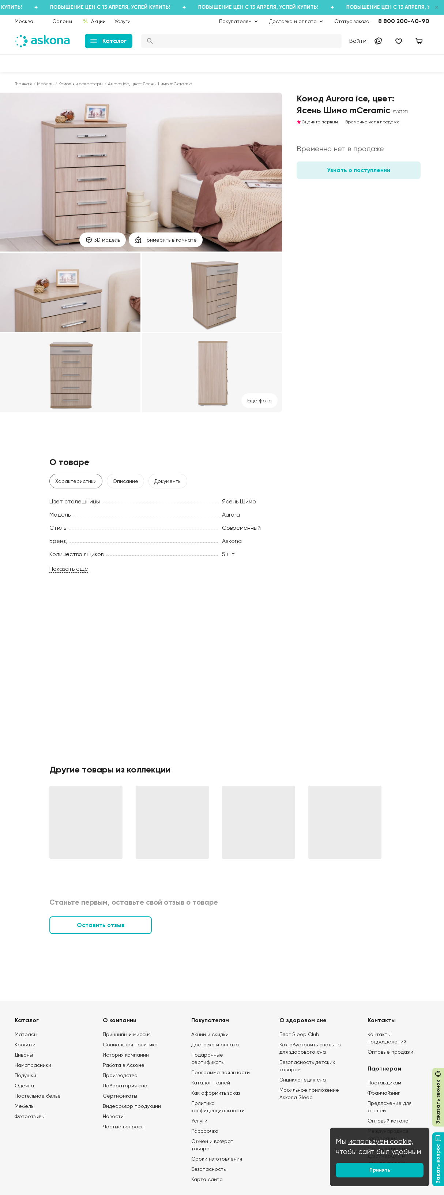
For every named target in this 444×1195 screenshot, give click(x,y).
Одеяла (24, 1085)
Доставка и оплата (215, 1044)
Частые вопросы (123, 1126)
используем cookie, (380, 1141)
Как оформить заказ (215, 1093)
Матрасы (26, 1034)
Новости (113, 1116)
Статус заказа (351, 21)
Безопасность (208, 1169)
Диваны (24, 1055)
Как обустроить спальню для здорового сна (310, 1048)
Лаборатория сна (125, 1085)
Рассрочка (204, 1131)
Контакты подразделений (387, 1038)
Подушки (25, 1075)
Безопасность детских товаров (307, 1065)
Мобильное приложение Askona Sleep (309, 1093)
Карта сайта (207, 1179)
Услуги (122, 21)
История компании (126, 1055)
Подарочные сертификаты (208, 1058)
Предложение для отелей (389, 1106)
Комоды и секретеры (81, 83)
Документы (167, 481)
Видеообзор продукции (132, 1106)
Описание (125, 481)
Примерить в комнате (166, 239)
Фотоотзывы (30, 1116)
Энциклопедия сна (302, 1080)
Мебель (45, 83)
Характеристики (76, 481)
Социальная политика (130, 1044)
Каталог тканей (210, 1083)
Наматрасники (33, 1065)
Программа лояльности (220, 1072)
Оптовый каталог (389, 1121)
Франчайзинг (384, 1093)
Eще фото (259, 400)
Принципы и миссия (127, 1034)
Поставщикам (384, 1083)
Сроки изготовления (216, 1159)
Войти (357, 40)
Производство (120, 1075)
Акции (94, 21)
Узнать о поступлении (358, 170)
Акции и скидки (210, 1034)
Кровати (25, 1044)
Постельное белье (38, 1096)
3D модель (102, 239)
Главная (23, 83)
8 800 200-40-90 (403, 21)
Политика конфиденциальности (218, 1106)
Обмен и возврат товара (212, 1144)
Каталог (108, 40)
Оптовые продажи (390, 1052)
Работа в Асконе (123, 1065)
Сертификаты (120, 1096)
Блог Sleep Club (299, 1034)
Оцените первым (317, 121)
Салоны (62, 21)
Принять (379, 1170)
